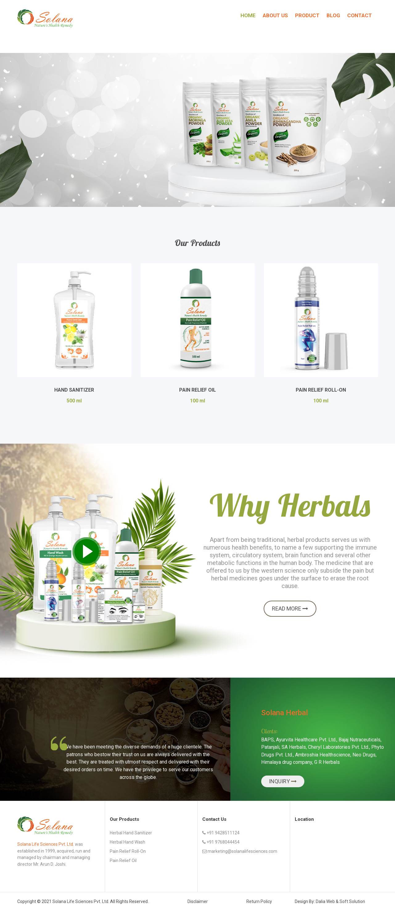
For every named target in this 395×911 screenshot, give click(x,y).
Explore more (45, 161)
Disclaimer (197, 901)
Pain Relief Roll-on (128, 851)
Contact (359, 15)
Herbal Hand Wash (127, 842)
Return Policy (259, 901)
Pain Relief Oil (197, 390)
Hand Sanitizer (74, 390)
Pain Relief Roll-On (321, 390)
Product (307, 15)
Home (248, 15)
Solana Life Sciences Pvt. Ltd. (80, 901)
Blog (333, 15)
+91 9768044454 (221, 842)
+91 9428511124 (221, 832)
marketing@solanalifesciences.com (239, 851)
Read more (290, 608)
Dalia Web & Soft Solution (340, 901)
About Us (275, 15)
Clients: (269, 731)
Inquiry (280, 781)
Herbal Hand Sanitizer (131, 832)
